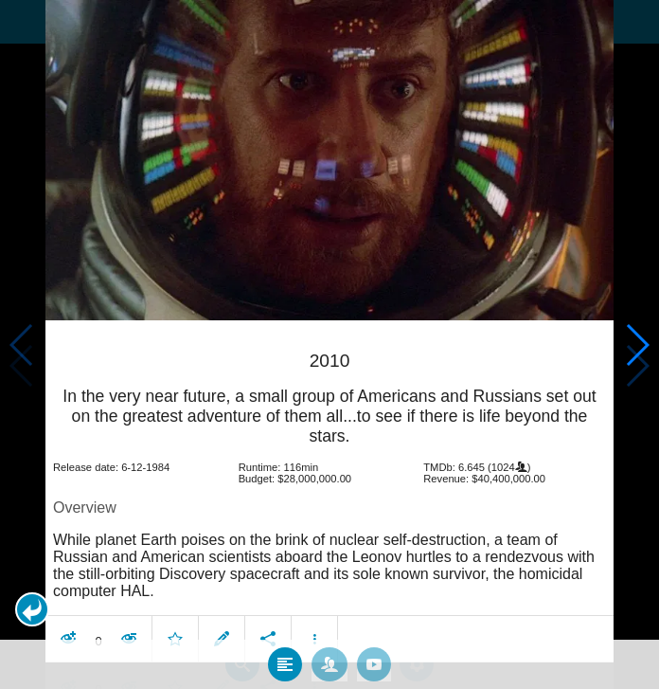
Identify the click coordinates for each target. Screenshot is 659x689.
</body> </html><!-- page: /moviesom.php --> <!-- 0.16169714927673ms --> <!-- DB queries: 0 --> (329, 344)
